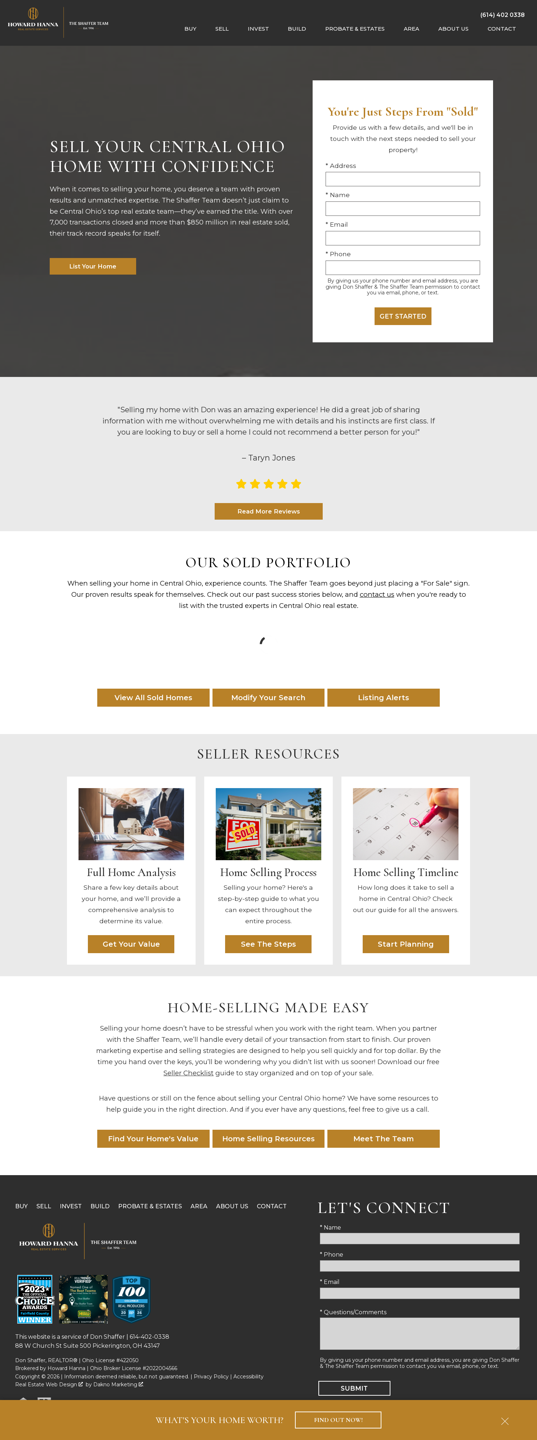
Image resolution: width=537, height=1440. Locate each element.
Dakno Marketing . (118, 1385)
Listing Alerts (383, 698)
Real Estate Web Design (49, 1385)
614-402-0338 (149, 1337)
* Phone (338, 254)
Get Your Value (131, 945)
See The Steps (268, 945)
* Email (337, 224)
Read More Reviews (268, 511)
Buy (21, 1206)
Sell (43, 1206)
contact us (377, 595)
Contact (272, 1206)
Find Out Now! (338, 1420)
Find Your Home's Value (153, 1139)
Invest (71, 1206)
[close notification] (505, 1419)
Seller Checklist (189, 1073)
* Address (341, 165)
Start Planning (406, 945)
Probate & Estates (150, 1206)
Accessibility (248, 1377)
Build (99, 1206)
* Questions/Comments (353, 1312)
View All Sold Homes (153, 698)
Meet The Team (383, 1139)
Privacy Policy (211, 1377)
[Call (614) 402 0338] (502, 14)
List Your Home (92, 266)
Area (199, 1206)
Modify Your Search (268, 698)
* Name (338, 195)
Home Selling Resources (268, 1139)
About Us (232, 1206)
